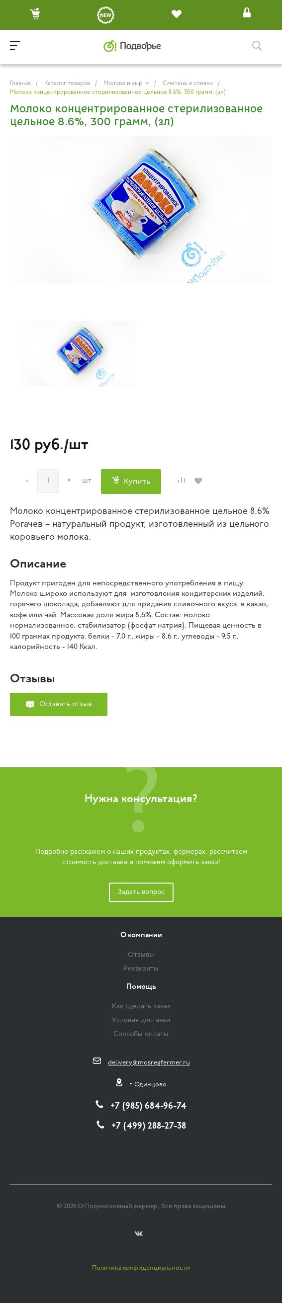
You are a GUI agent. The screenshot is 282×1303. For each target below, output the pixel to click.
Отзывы (141, 955)
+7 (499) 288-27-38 (148, 1126)
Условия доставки (141, 1020)
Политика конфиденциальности (141, 1268)
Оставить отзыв (65, 704)
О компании (141, 935)
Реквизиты (141, 969)
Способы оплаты (141, 1034)
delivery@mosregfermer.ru (149, 1062)
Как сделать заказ (141, 1006)
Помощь (141, 987)
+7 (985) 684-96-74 (148, 1106)
